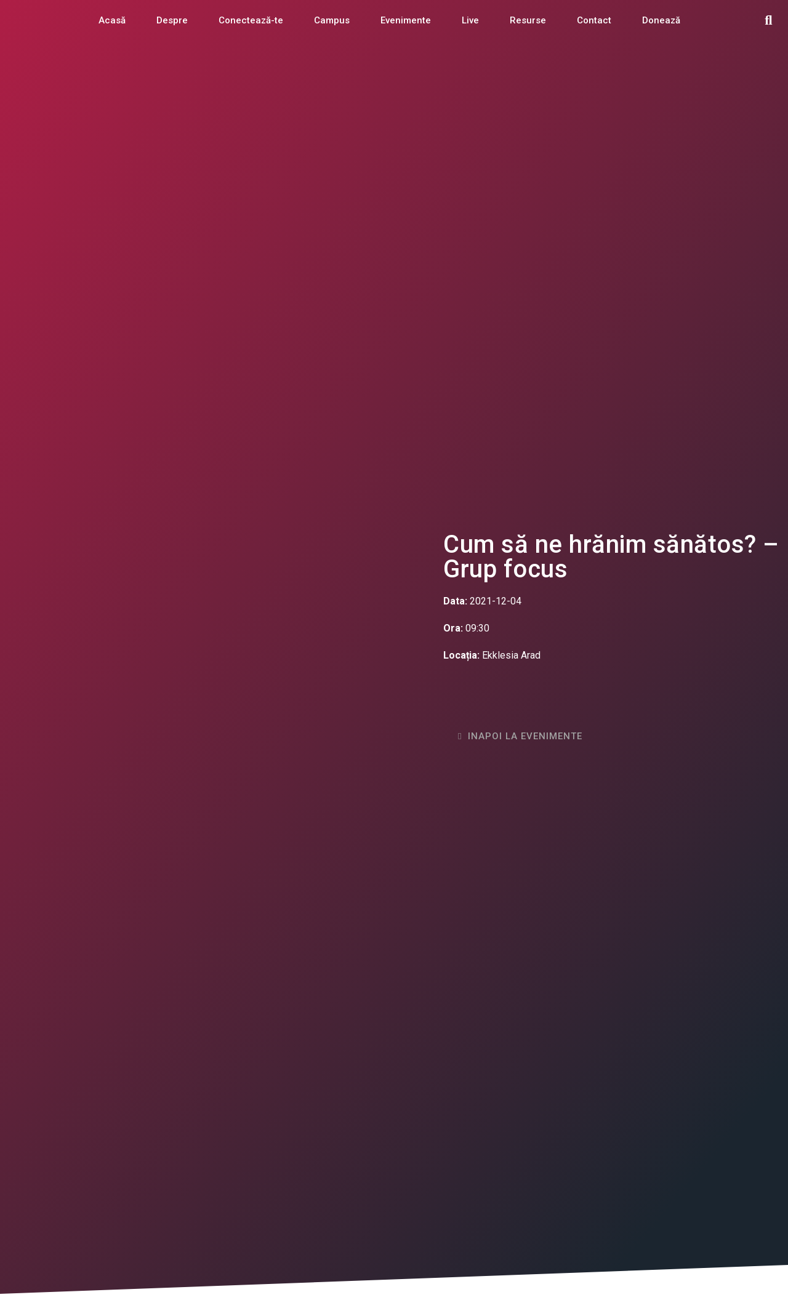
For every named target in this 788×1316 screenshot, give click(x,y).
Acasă (112, 20)
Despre (172, 20)
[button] (768, 20)
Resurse (528, 20)
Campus (332, 20)
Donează (661, 20)
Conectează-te (251, 20)
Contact (594, 20)
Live (470, 20)
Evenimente (405, 20)
